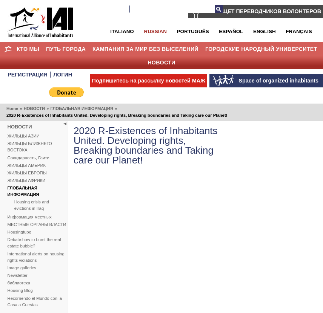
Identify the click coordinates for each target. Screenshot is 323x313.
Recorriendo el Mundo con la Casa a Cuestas (35, 301)
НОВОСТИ (161, 63)
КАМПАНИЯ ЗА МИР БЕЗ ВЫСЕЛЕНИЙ (145, 49)
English (264, 31)
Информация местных (30, 217)
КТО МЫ (28, 49)
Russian (155, 31)
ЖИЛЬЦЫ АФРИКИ (27, 180)
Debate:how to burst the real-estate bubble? (35, 242)
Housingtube (19, 232)
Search (219, 9)
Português (193, 31)
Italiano (122, 31)
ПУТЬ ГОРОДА (66, 49)
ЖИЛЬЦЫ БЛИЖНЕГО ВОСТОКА (30, 146)
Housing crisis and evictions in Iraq (31, 205)
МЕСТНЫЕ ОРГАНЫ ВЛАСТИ (37, 224)
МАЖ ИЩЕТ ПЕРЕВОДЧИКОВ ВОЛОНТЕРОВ (262, 11)
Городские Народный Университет (261, 49)
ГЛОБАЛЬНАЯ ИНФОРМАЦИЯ (81, 108)
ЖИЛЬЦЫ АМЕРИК (27, 165)
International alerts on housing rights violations (36, 257)
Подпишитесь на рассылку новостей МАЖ (148, 81)
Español (231, 31)
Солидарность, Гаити (28, 158)
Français (299, 31)
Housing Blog (20, 290)
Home (7, 49)
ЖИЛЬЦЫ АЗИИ (24, 136)
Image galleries (22, 268)
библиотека (19, 283)
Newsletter (18, 275)
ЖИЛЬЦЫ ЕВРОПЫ (27, 173)
